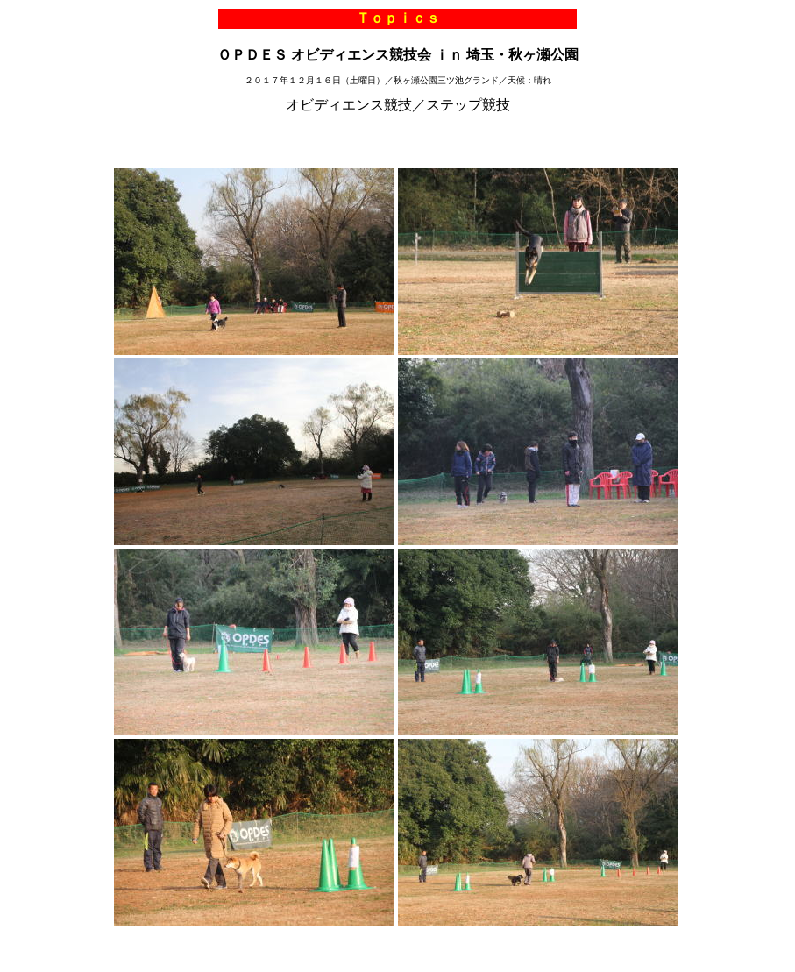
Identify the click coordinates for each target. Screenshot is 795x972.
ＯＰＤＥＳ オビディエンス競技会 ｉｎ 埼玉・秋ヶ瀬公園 (398, 54)
